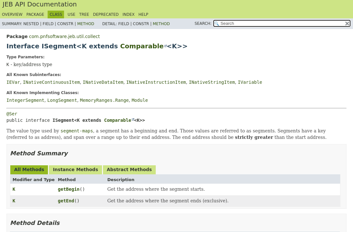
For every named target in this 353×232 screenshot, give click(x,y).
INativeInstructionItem (156, 82)
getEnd (66, 200)
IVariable (250, 82)
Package (35, 14)
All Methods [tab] (29, 169)
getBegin (68, 189)
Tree (84, 14)
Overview (12, 14)
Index (129, 14)
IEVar (13, 82)
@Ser (11, 113)
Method (85, 24)
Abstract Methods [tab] (129, 169)
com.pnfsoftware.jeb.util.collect (64, 36)
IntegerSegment (25, 100)
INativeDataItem (103, 82)
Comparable (141, 46)
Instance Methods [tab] (75, 169)
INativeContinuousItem (51, 82)
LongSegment (62, 100)
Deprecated (106, 14)
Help (143, 14)
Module (140, 100)
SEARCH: (203, 23)
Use (71, 14)
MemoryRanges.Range (104, 100)
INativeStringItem (212, 82)
